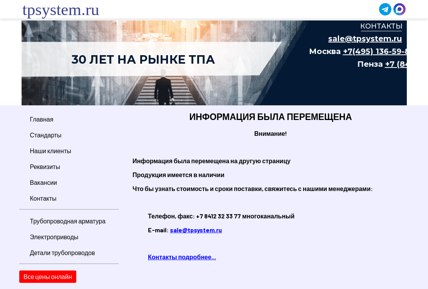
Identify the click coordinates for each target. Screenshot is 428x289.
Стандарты (46, 135)
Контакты (43, 198)
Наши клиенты (50, 150)
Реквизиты (45, 166)
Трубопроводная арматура (68, 221)
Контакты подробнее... (182, 256)
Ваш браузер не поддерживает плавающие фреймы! (214, 62)
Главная (42, 119)
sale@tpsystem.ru (196, 229)
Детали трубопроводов (62, 252)
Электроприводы (54, 236)
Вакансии (43, 182)
